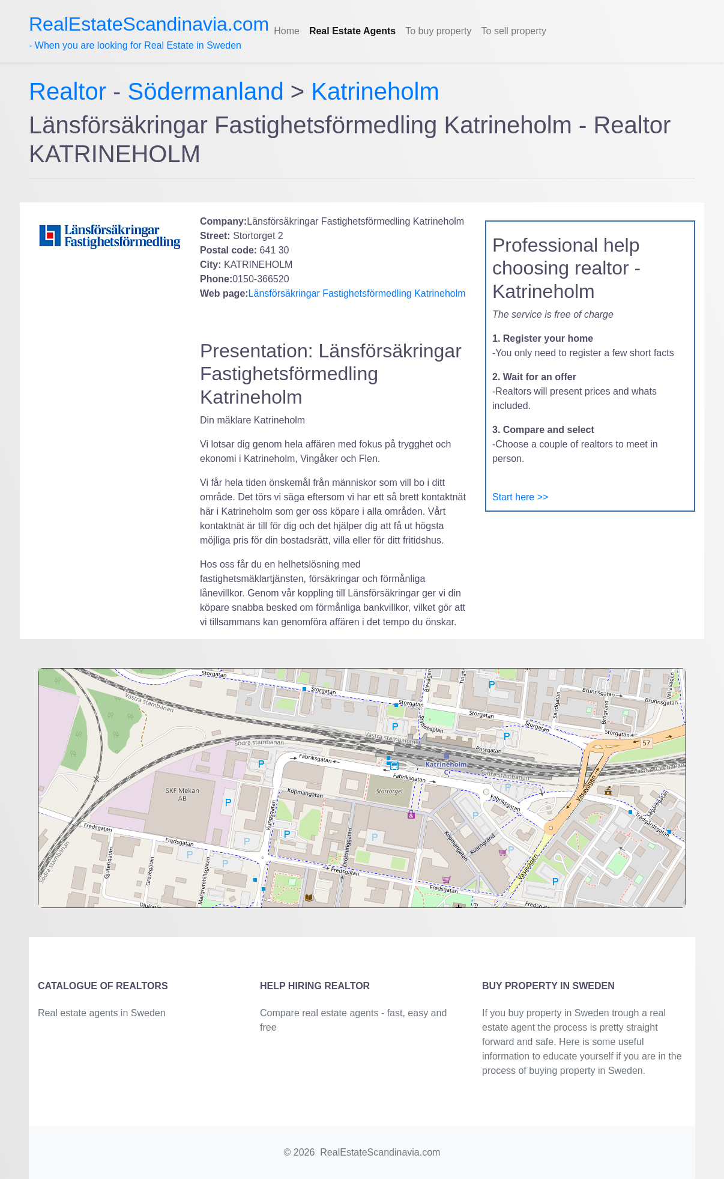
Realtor (71, 91)
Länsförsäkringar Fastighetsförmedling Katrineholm (357, 293)
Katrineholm (375, 91)
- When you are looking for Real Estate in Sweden (149, 31)
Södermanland (206, 91)
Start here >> (520, 497)
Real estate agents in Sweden (102, 1013)
